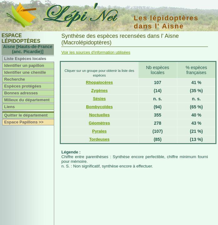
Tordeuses (99, 139)
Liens (9, 106)
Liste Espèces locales (25, 58)
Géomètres (99, 123)
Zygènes (99, 90)
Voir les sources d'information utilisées (95, 52)
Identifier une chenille (25, 72)
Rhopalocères (99, 82)
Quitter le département (26, 115)
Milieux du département (26, 100)
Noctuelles (99, 114)
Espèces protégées (22, 86)
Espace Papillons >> (24, 122)
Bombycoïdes (99, 106)
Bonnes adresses (21, 93)
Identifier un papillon (24, 65)
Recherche (14, 79)
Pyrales (99, 131)
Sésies (99, 98)
